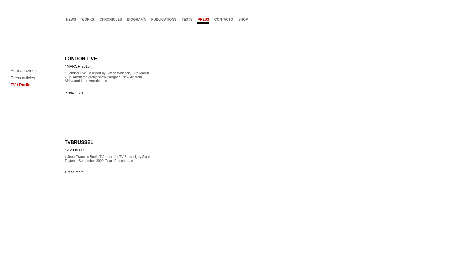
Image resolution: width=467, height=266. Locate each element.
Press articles (23, 78)
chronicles (110, 19)
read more (75, 92)
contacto (223, 19)
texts (186, 19)
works (87, 19)
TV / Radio (21, 85)
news (71, 19)
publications (163, 19)
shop (243, 19)
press (203, 19)
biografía (136, 19)
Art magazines (24, 71)
